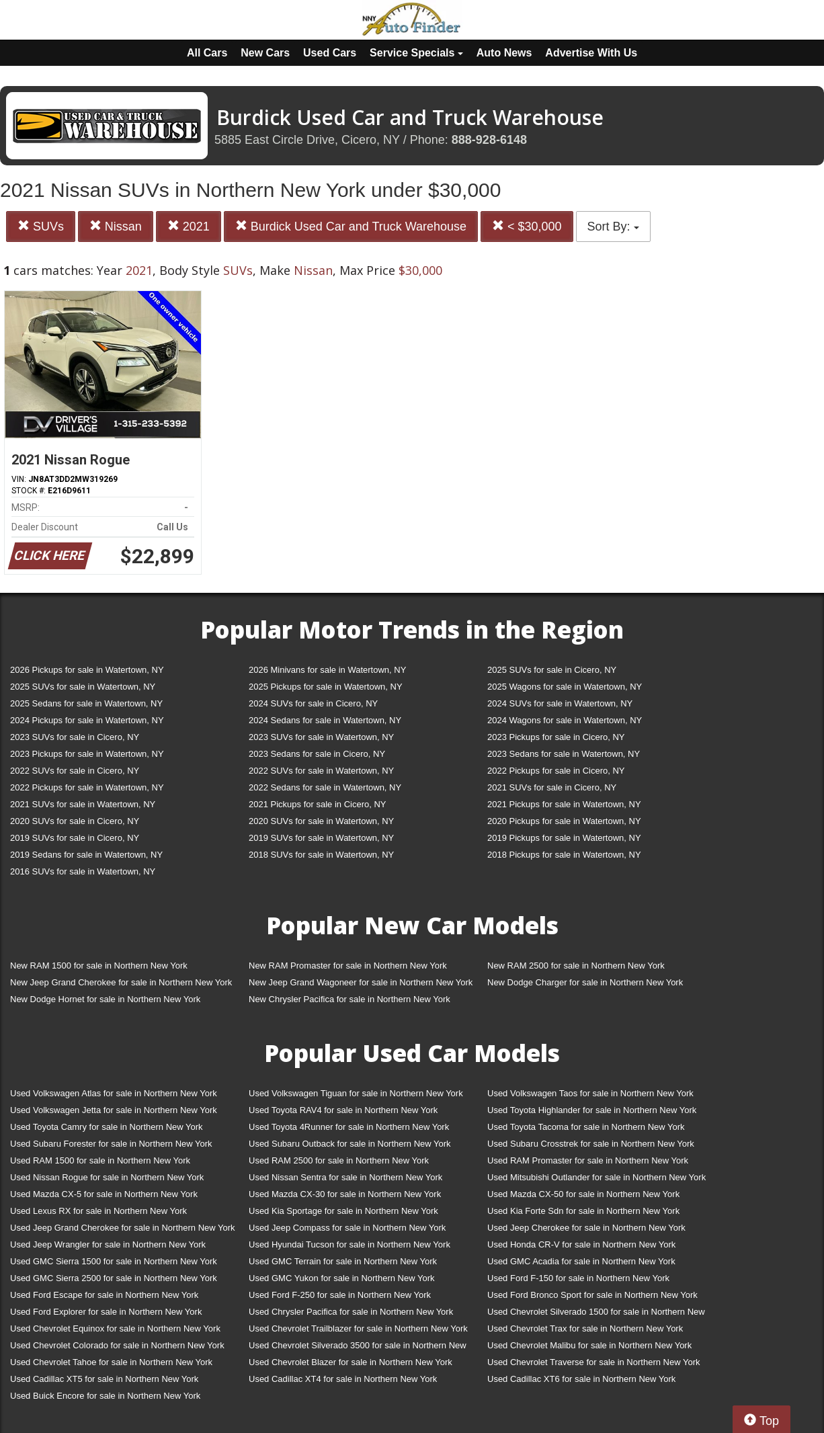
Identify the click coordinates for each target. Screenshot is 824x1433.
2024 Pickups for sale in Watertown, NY (87, 720)
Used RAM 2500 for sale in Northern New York (339, 1160)
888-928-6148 (489, 140)
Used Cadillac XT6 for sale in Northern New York (581, 1379)
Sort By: (613, 226)
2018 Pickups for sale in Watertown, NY (564, 855)
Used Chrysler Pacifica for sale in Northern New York (351, 1312)
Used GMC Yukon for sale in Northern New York (342, 1278)
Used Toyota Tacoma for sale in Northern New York (586, 1127)
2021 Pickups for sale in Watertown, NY (564, 804)
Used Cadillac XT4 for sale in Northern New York (343, 1379)
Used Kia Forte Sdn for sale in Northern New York (583, 1211)
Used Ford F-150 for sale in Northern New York (578, 1278)
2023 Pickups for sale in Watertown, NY (87, 754)
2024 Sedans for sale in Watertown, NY (325, 720)
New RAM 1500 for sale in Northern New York (99, 965)
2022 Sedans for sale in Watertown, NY (325, 787)
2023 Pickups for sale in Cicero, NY (555, 737)
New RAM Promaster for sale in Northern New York (348, 965)
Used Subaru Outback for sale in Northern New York (350, 1144)
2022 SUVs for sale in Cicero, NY (74, 771)
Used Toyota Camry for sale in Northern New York (106, 1127)
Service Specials (416, 52)
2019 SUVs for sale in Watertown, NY (321, 838)
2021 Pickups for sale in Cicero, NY (317, 804)
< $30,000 (527, 226)
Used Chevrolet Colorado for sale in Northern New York (117, 1345)
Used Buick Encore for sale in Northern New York (105, 1396)
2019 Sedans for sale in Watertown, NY (86, 855)
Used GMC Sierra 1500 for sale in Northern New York (113, 1261)
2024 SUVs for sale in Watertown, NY (559, 703)
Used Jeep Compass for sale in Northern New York (347, 1228)
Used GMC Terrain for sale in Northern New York (343, 1261)
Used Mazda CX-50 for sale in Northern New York (583, 1194)
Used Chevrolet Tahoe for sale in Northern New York (111, 1362)
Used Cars (329, 52)
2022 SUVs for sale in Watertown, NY (321, 771)
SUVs (40, 226)
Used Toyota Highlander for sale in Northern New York (591, 1110)
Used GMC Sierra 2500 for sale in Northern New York (113, 1278)
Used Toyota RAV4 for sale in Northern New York (343, 1110)
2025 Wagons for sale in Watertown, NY (564, 687)
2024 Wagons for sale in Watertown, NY (564, 720)
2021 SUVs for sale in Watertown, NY (82, 804)
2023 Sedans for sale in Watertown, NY (563, 754)
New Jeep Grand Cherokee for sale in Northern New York (121, 982)
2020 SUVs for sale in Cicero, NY (74, 821)
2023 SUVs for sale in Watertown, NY (321, 737)
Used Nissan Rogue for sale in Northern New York (107, 1177)
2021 (188, 226)
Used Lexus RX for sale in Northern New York (98, 1211)
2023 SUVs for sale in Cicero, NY (74, 737)
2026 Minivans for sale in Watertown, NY (327, 670)
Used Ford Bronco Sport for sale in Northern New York (592, 1295)
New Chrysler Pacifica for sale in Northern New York (349, 999)
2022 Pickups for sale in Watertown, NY (87, 787)
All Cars (207, 52)
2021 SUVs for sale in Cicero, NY (551, 787)
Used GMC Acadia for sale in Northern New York (581, 1261)
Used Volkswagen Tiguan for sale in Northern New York (356, 1093)
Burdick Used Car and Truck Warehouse (350, 226)
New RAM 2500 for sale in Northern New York (576, 965)
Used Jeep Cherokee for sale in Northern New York (586, 1228)
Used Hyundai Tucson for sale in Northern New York (349, 1244)
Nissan (115, 226)
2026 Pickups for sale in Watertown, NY (87, 670)
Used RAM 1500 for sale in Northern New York (100, 1160)
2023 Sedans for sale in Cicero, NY (317, 754)
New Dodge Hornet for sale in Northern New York (105, 999)
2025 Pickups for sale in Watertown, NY (326, 687)
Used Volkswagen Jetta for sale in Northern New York (113, 1110)
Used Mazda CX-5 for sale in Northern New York (104, 1194)
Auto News (504, 52)
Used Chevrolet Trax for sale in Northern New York (585, 1328)
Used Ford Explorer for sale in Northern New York (106, 1312)
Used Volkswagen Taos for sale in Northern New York (590, 1093)
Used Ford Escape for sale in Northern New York (104, 1295)
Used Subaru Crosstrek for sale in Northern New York (590, 1144)
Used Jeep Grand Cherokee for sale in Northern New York (122, 1228)
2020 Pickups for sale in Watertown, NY (564, 821)
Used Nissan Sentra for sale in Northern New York (345, 1177)
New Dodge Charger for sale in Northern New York (585, 982)
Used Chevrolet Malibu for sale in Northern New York (589, 1345)
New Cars (265, 52)
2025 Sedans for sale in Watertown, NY (86, 703)
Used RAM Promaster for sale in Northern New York (587, 1160)
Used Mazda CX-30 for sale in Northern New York (345, 1194)
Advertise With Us (591, 52)
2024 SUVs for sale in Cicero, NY (313, 703)
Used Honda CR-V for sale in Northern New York (581, 1244)
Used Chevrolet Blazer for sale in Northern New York (350, 1362)
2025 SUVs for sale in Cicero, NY (551, 670)
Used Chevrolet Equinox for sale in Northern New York (115, 1328)
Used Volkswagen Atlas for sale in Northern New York (113, 1093)
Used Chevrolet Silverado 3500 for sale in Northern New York (357, 1348)
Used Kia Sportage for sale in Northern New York (343, 1211)
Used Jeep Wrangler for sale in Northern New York (108, 1244)
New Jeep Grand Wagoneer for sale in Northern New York (360, 982)
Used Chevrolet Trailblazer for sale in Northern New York (358, 1328)
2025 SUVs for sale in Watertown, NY (82, 687)
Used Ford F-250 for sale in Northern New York (340, 1295)
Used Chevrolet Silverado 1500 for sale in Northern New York (596, 1314)
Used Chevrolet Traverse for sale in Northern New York (593, 1362)
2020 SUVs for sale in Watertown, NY (321, 821)
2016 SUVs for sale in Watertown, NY (82, 871)
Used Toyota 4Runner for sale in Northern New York (349, 1127)
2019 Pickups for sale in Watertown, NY (564, 838)
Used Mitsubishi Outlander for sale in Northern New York (596, 1177)
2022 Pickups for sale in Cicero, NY (555, 771)
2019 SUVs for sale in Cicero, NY (74, 838)
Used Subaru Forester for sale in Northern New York (111, 1144)
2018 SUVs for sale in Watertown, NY (321, 855)
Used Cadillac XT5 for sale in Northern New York (104, 1379)
